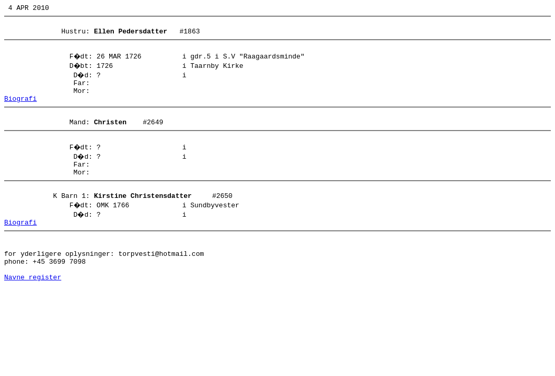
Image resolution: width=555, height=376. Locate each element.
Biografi (20, 109)
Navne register (32, 309)
